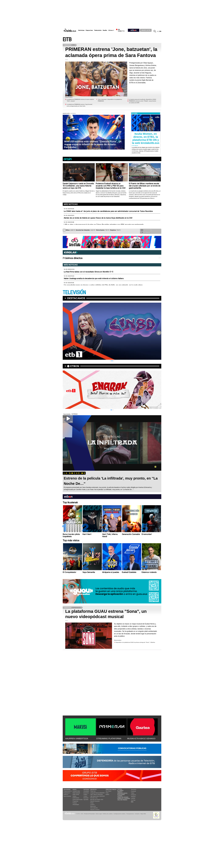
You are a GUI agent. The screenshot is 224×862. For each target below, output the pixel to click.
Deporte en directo (95, 809)
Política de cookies (108, 813)
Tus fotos (145, 230)
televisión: (67, 789)
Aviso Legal (99, 813)
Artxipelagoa (76, 804)
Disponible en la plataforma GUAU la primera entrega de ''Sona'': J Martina (135, 642)
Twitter (132, 793)
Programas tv (67, 792)
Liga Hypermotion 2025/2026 (97, 796)
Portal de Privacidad (89, 813)
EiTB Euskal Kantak (78, 799)
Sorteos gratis (122, 793)
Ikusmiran (86, 797)
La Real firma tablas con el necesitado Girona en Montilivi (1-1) (88, 272)
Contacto (137, 813)
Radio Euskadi (76, 792)
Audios (107, 794)
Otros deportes (94, 807)
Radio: (75, 789)
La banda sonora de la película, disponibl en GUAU (142, 99)
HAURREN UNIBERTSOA (76, 738)
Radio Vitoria (76, 794)
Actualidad (86, 791)
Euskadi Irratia (76, 791)
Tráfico (119, 792)
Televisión (98, 30)
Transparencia (130, 813)
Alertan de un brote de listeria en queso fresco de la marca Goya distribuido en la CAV (98, 218)
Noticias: (86, 789)
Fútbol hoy (93, 791)
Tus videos (145, 232)
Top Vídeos (108, 791)
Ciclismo (92, 804)
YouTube (133, 800)
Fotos (107, 792)
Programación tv (68, 791)
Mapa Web (143, 813)
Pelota (92, 802)
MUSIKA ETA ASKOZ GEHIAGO (141, 738)
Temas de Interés (122, 797)
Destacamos (76, 298)
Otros (110, 30)
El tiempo (120, 790)
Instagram (133, 794)
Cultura (85, 796)
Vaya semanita (67, 796)
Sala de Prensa (122, 799)
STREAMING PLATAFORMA (108, 738)
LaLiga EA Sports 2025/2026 (97, 792)
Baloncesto (93, 806)
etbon (74, 366)
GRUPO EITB (145, 30)
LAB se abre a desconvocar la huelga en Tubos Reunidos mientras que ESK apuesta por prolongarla (104, 225)
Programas (75, 801)
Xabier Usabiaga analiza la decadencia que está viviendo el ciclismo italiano (94, 278)
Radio (105, 30)
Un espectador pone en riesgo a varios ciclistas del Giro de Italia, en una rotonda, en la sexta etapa (103, 285)
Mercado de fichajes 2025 (96, 799)
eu (158, 31)
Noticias (81, 30)
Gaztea (74, 796)
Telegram (133, 796)
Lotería (119, 795)
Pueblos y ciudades (123, 798)
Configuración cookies (119, 813)
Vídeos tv (66, 794)
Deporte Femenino (95, 801)
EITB (67, 39)
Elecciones (121, 794)
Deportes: (93, 789)
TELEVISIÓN (74, 292)
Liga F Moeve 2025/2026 (96, 794)
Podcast (75, 802)
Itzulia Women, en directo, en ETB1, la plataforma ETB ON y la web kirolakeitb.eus (145, 138)
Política (85, 794)
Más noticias (71, 204)
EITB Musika (76, 797)
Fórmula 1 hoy (93, 797)
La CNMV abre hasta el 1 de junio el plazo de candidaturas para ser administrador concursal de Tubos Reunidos (108, 211)
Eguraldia (86, 799)
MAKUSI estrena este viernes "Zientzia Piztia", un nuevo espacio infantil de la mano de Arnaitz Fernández (92, 144)
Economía (86, 792)
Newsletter (133, 789)
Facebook (133, 791)
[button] (110, 360)
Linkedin (133, 798)
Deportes (89, 30)
